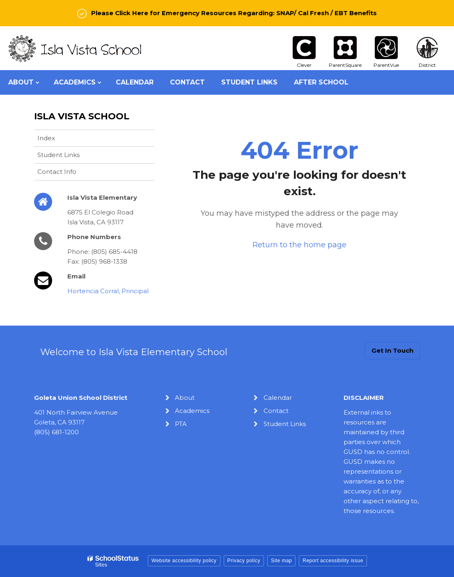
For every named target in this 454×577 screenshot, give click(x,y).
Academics (192, 411)
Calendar (278, 397)
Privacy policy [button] (243, 560)
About (185, 397)
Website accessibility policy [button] (184, 560)
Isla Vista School (81, 116)
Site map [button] (281, 560)
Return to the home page (299, 244)
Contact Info (56, 172)
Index (46, 138)
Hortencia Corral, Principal (108, 291)
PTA (181, 424)
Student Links (58, 155)
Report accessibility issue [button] (333, 560)
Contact (276, 411)
